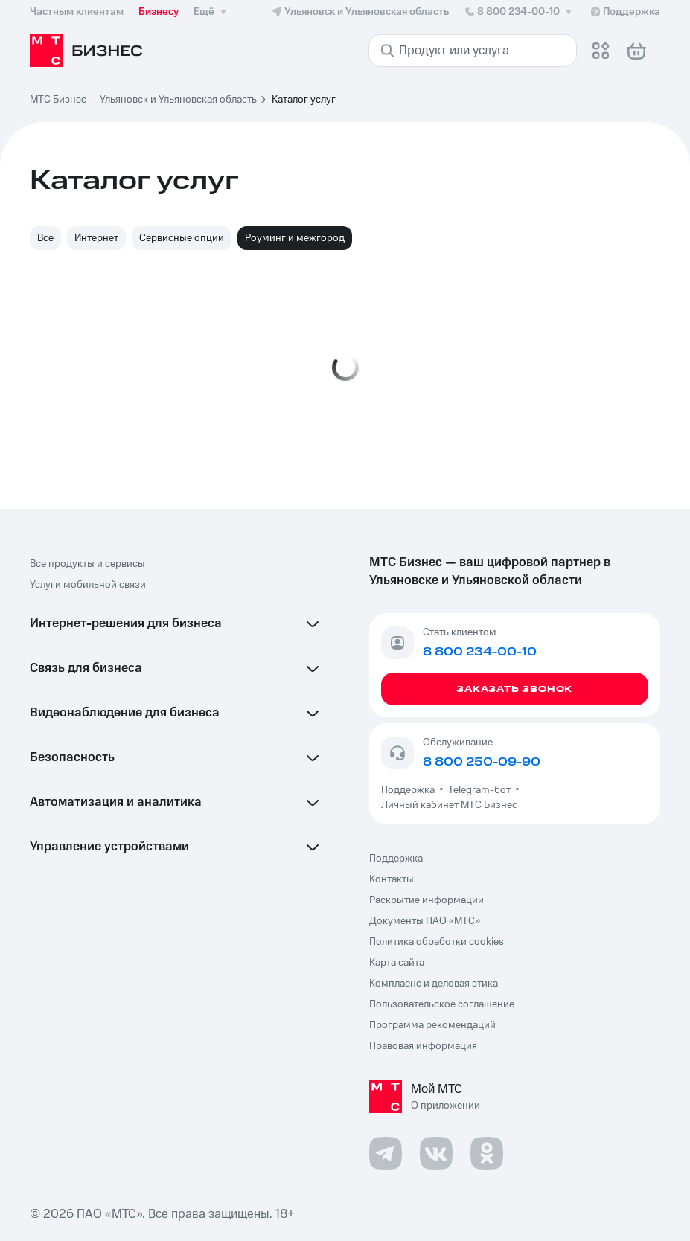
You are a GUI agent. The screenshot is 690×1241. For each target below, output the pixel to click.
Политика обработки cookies (436, 941)
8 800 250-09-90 (481, 762)
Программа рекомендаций (432, 1025)
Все (45, 238)
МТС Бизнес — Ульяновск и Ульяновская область (143, 99)
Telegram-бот (479, 790)
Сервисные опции (181, 238)
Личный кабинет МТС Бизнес (449, 805)
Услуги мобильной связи (88, 584)
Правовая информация (423, 1046)
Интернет (96, 238)
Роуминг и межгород (295, 238)
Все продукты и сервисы (87, 564)
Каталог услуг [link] (304, 99)
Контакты (391, 879)
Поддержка (410, 790)
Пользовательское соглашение (441, 1004)
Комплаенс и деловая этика (433, 983)
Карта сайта (396, 962)
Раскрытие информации (426, 900)
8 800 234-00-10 (519, 11)
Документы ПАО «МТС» (424, 921)
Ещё (211, 11)
